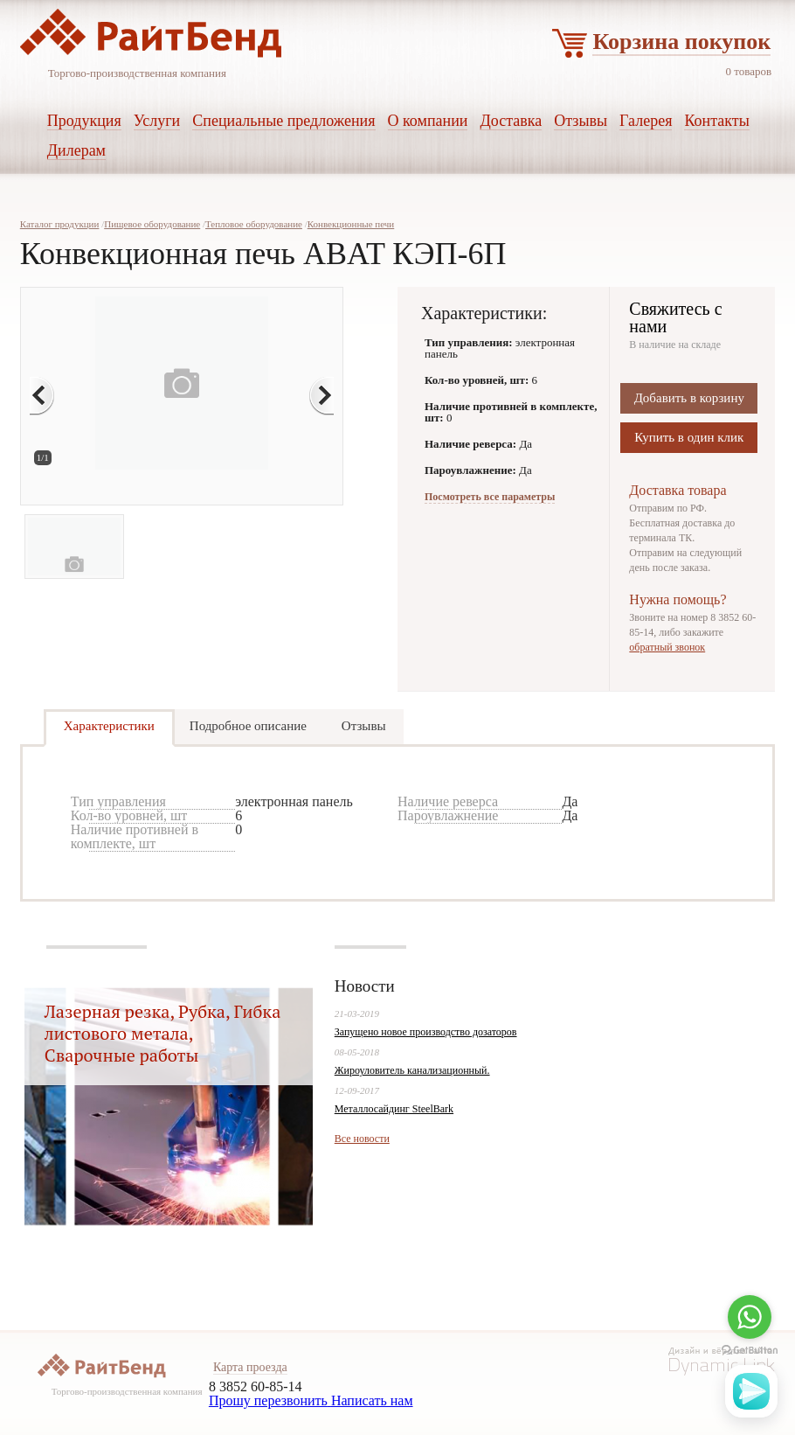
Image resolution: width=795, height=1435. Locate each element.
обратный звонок (667, 647)
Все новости (362, 1138)
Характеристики (109, 726)
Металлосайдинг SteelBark (394, 1109)
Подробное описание (248, 726)
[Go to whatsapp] (749, 1317)
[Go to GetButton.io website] (750, 1350)
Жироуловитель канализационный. (412, 1070)
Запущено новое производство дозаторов (426, 1032)
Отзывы (364, 726)
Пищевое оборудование (152, 224)
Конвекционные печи (351, 224)
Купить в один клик (688, 437)
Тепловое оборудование (253, 224)
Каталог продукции (60, 224)
